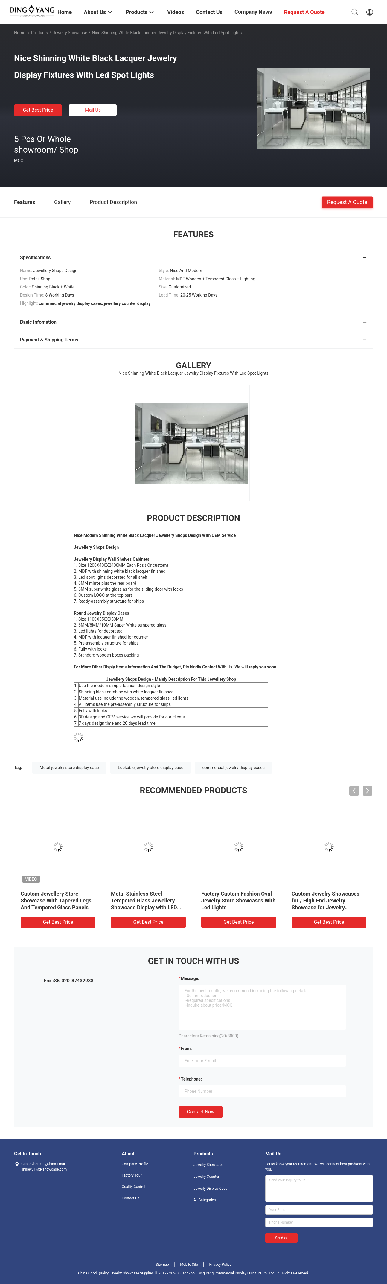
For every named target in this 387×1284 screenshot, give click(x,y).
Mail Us (93, 110)
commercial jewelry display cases (233, 767)
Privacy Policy (220, 1264)
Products (39, 32)
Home (19, 32)
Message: (190, 978)
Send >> (281, 1238)
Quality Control (133, 1187)
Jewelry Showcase (70, 32)
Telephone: (191, 1079)
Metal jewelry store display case (69, 767)
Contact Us (130, 1198)
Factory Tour (132, 1175)
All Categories (205, 1200)
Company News (253, 12)
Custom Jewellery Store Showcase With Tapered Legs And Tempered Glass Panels (56, 901)
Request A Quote (347, 202)
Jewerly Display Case (210, 1188)
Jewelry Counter (206, 1176)
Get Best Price (38, 110)
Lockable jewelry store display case (150, 767)
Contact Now (200, 1112)
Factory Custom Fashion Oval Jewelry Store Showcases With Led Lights (238, 901)
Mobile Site (189, 1264)
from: (186, 1048)
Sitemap (162, 1264)
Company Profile (135, 1164)
